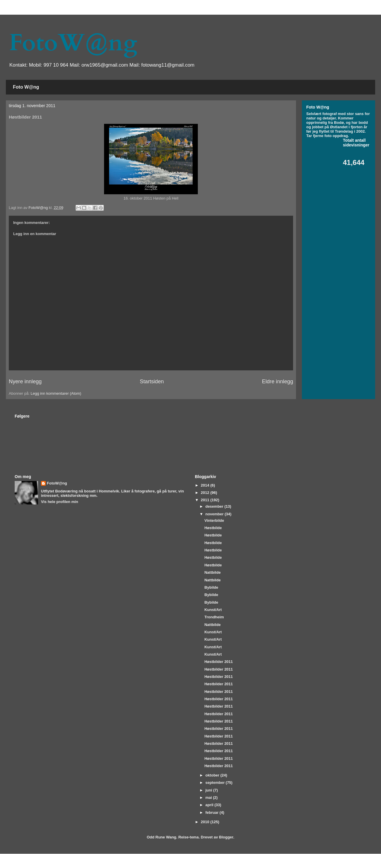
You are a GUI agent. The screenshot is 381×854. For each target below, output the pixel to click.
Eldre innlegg (277, 381)
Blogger (226, 837)
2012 (205, 492)
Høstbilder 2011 (218, 661)
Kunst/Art (213, 609)
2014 (205, 485)
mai (209, 797)
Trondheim (214, 617)
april (210, 805)
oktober (212, 775)
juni (209, 790)
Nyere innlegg (25, 381)
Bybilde (211, 587)
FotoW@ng (73, 43)
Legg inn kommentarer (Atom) (55, 393)
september (215, 782)
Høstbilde (213, 528)
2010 (205, 822)
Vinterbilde (214, 520)
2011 (205, 500)
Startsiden (152, 381)
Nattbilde (212, 572)
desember (214, 506)
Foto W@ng (26, 87)
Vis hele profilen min (59, 501)
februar (212, 812)
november (215, 514)
